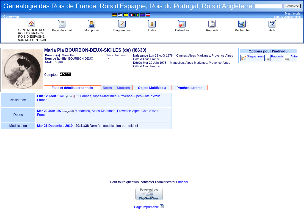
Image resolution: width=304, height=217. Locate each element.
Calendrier (182, 29)
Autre (294, 56)
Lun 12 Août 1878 (50, 96)
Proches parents (189, 88)
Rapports (212, 29)
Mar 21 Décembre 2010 (55, 126)
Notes (107, 88)
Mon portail (91, 29)
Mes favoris (292, 13)
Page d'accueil (61, 29)
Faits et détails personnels (72, 88)
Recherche (242, 29)
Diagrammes (121, 29)
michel (183, 182)
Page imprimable (146, 207)
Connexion (11, 16)
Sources (123, 88)
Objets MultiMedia (152, 88)
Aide (272, 29)
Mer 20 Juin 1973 (50, 111)
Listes (152, 29)
